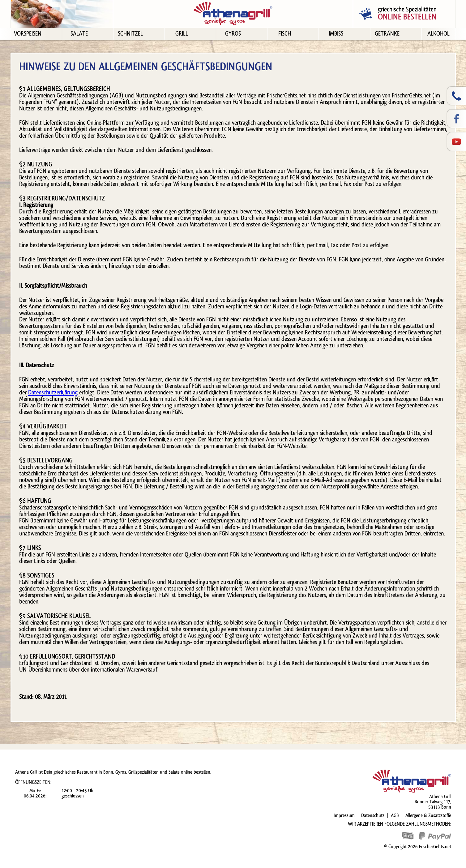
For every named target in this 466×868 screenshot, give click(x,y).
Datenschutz (372, 815)
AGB (395, 815)
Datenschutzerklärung (53, 392)
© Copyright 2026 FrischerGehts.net (417, 846)
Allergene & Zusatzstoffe (428, 815)
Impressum (344, 815)
